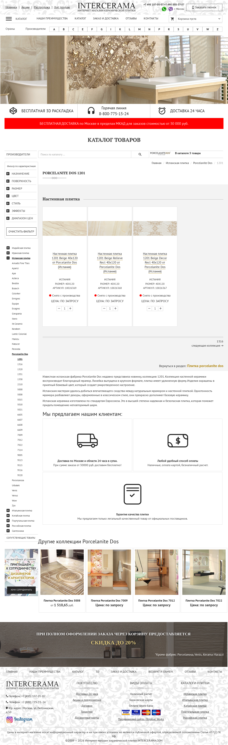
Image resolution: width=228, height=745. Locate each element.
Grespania (17, 313)
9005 (19, 455)
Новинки (11, 7)
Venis (14, 490)
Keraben (16, 328)
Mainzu (15, 339)
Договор (86, 705)
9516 (19, 470)
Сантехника (18, 530)
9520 (19, 475)
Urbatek (16, 485)
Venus (15, 495)
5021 (19, 409)
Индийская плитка (21, 248)
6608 (19, 424)
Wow (14, 500)
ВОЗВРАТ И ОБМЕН (160, 671)
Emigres (16, 298)
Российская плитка (21, 525)
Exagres (16, 308)
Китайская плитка (21, 515)
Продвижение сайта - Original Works (141, 719)
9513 (19, 460)
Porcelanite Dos (20, 354)
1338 (19, 379)
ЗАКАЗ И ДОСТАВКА (106, 18)
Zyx (14, 505)
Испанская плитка (21, 258)
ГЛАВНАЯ (12, 671)
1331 (19, 374)
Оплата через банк (141, 705)
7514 (19, 450)
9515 (19, 465)
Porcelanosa (18, 480)
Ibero (14, 318)
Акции (25, 7)
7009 (19, 435)
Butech (15, 288)
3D (97, 671)
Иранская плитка (20, 253)
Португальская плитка (23, 520)
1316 (19, 364)
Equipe (15, 303)
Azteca (15, 278)
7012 (19, 439)
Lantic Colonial (19, 334)
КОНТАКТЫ (151, 18)
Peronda (16, 349)
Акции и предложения (87, 699)
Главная (156, 163)
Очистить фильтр (21, 231)
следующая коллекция (206, 345)
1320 (19, 369)
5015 (19, 399)
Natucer (16, 343)
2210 (19, 384)
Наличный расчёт (141, 693)
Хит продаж (62, 7)
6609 (19, 429)
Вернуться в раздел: (191, 366)
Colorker (16, 293)
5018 (19, 404)
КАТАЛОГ (80, 18)
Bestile (15, 283)
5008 (19, 394)
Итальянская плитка (22, 510)
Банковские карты (141, 699)
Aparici (15, 268)
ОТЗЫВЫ (131, 18)
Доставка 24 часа (87, 693)
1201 (19, 359)
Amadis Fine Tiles (20, 263)
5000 (19, 389)
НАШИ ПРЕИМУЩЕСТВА (52, 18)
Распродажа (42, 7)
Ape (14, 273)
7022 (19, 444)
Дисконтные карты (87, 717)
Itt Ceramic (17, 323)
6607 (19, 419)
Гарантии (87, 711)
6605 (19, 414)
